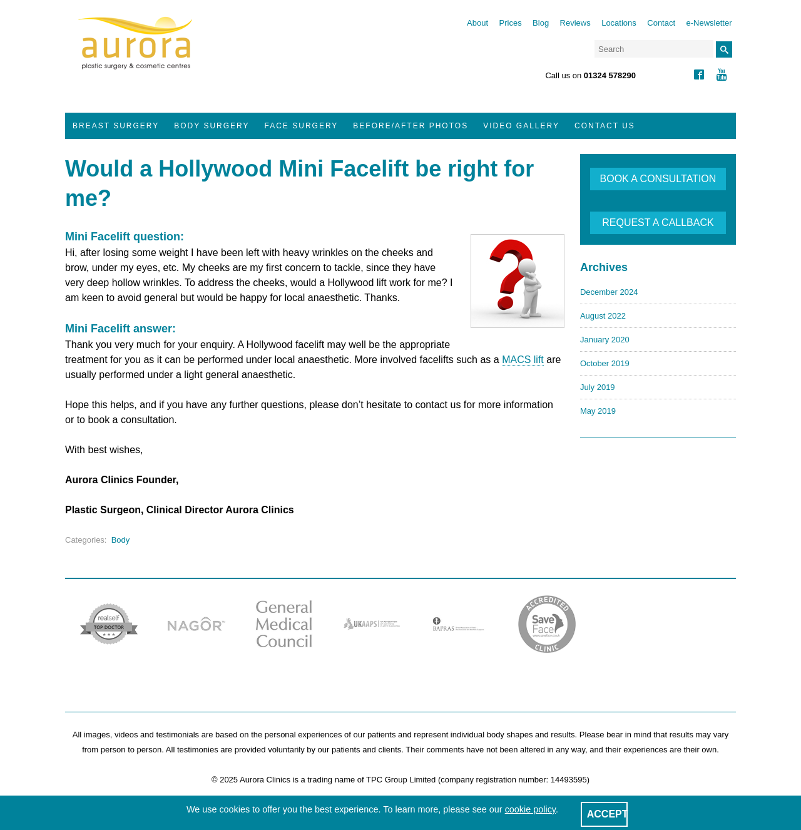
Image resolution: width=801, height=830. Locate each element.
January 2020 (605, 339)
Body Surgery (211, 125)
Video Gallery (521, 125)
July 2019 (597, 387)
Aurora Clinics (135, 51)
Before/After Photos (410, 125)
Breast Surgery (116, 125)
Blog (541, 23)
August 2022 (603, 315)
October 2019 (605, 363)
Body (120, 540)
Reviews (575, 23)
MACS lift (523, 359)
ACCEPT (607, 814)
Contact (661, 23)
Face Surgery (302, 125)
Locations (618, 23)
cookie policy (530, 809)
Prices (510, 23)
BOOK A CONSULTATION (658, 178)
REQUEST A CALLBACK (657, 222)
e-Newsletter (709, 23)
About (477, 23)
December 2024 (609, 292)
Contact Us (604, 125)
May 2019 (598, 411)
